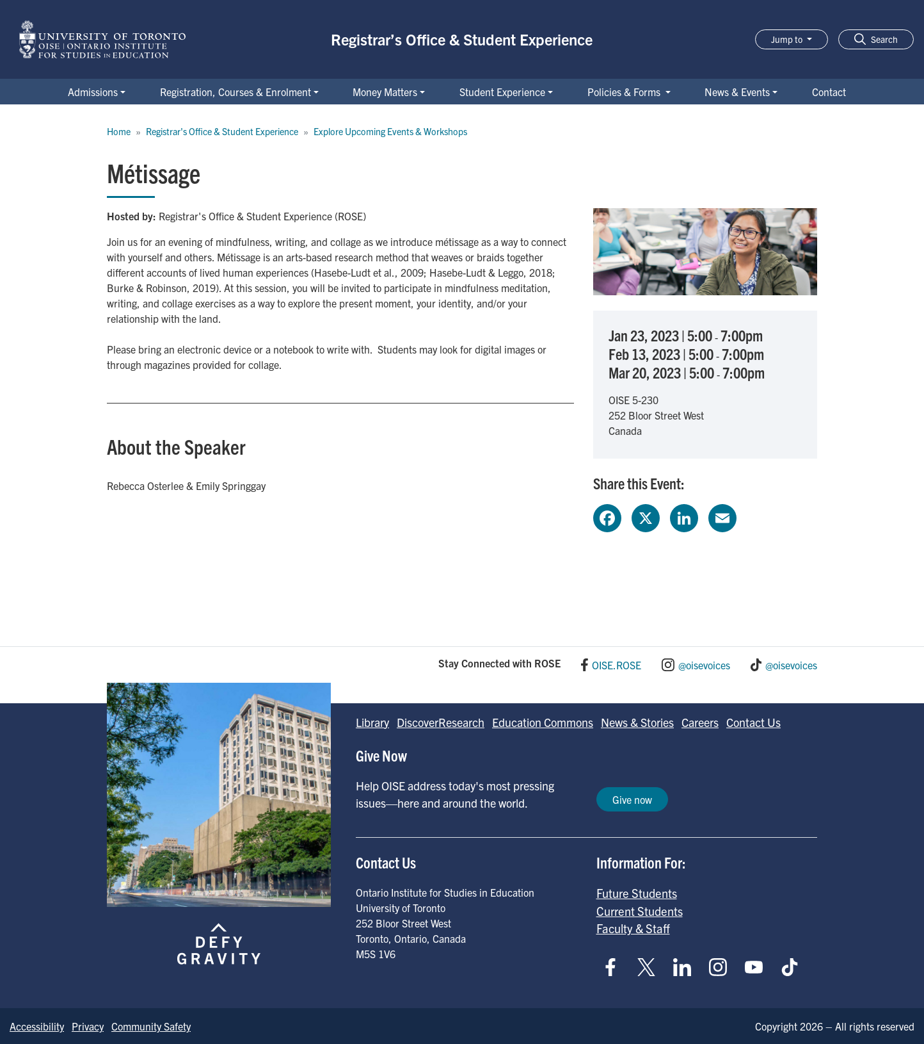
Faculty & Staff (633, 928)
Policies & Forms (625, 91)
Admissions (93, 91)
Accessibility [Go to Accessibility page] (37, 1026)
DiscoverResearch (440, 722)
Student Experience (502, 91)
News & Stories (637, 722)
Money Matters (385, 91)
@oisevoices (704, 664)
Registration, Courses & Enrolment (235, 91)
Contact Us (753, 722)
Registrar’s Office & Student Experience (462, 39)
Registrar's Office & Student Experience (222, 131)
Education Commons (542, 722)
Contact (829, 91)
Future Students (636, 893)
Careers (700, 722)
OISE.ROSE (616, 664)
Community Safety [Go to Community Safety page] (151, 1026)
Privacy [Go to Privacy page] (88, 1026)
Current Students (639, 910)
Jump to (787, 39)
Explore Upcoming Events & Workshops (390, 131)
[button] (876, 39)
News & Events (737, 91)
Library (372, 722)
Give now (632, 799)
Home (119, 131)
